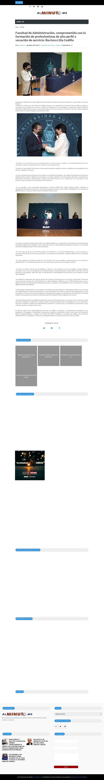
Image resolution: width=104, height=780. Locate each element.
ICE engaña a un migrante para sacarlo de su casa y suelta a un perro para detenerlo (13, 758)
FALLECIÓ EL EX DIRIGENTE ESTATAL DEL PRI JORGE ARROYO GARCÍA (40, 742)
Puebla (22, 27)
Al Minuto (21, 45)
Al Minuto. (38, 777)
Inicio (17, 27)
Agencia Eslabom (79, 777)
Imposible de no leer (48, 45)
